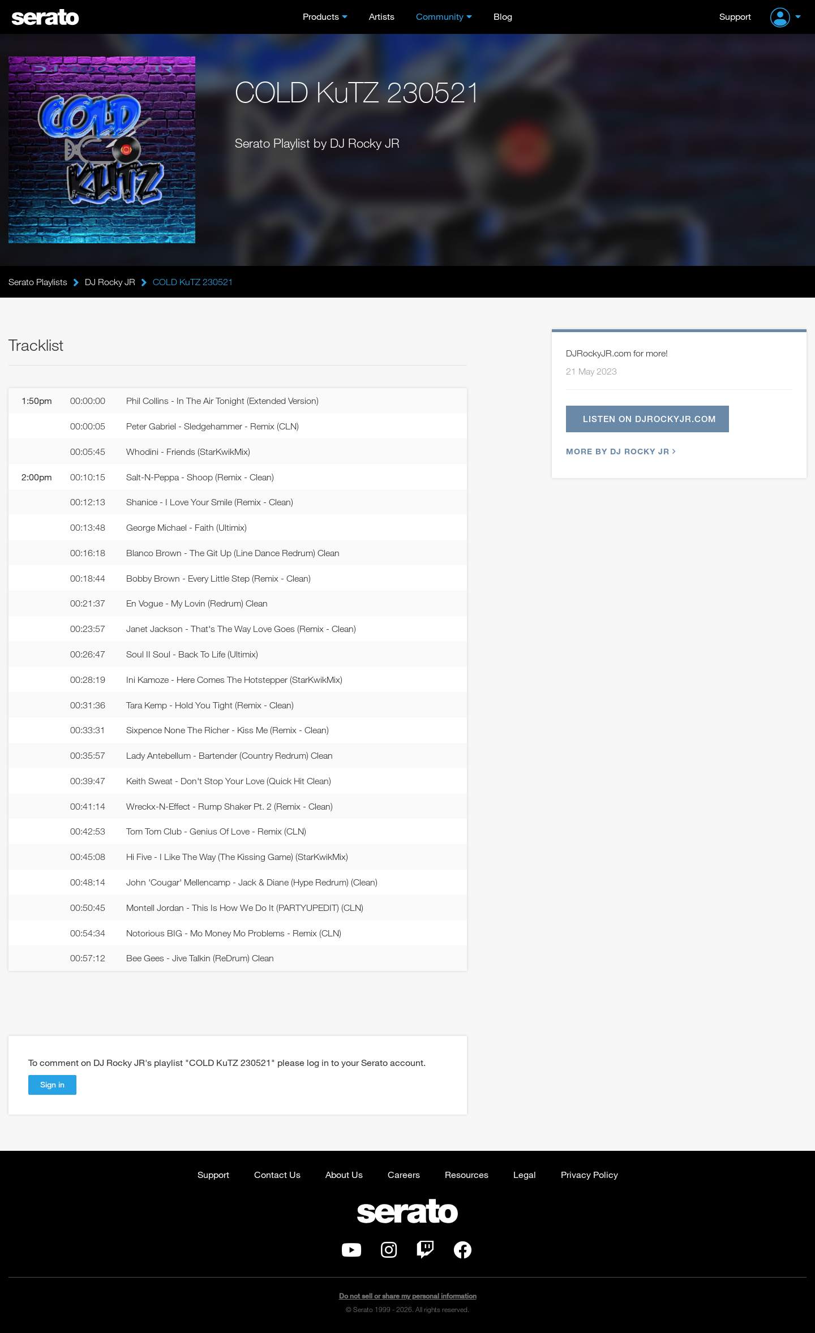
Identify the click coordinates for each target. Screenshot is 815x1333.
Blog (503, 16)
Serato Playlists (37, 282)
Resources (466, 1174)
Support (735, 16)
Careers (404, 1174)
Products (321, 16)
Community (440, 16)
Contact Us (277, 1174)
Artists (381, 16)
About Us (344, 1174)
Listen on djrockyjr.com (649, 419)
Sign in (52, 1084)
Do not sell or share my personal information (408, 1296)
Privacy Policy (589, 1174)
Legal (524, 1174)
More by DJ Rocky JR (619, 451)
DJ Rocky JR (110, 282)
